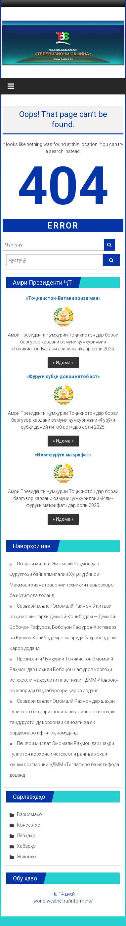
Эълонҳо (26, 856)
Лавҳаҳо (26, 835)
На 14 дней (63, 894)
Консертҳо (28, 825)
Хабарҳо (26, 846)
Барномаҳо (29, 814)
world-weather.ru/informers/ (63, 901)
